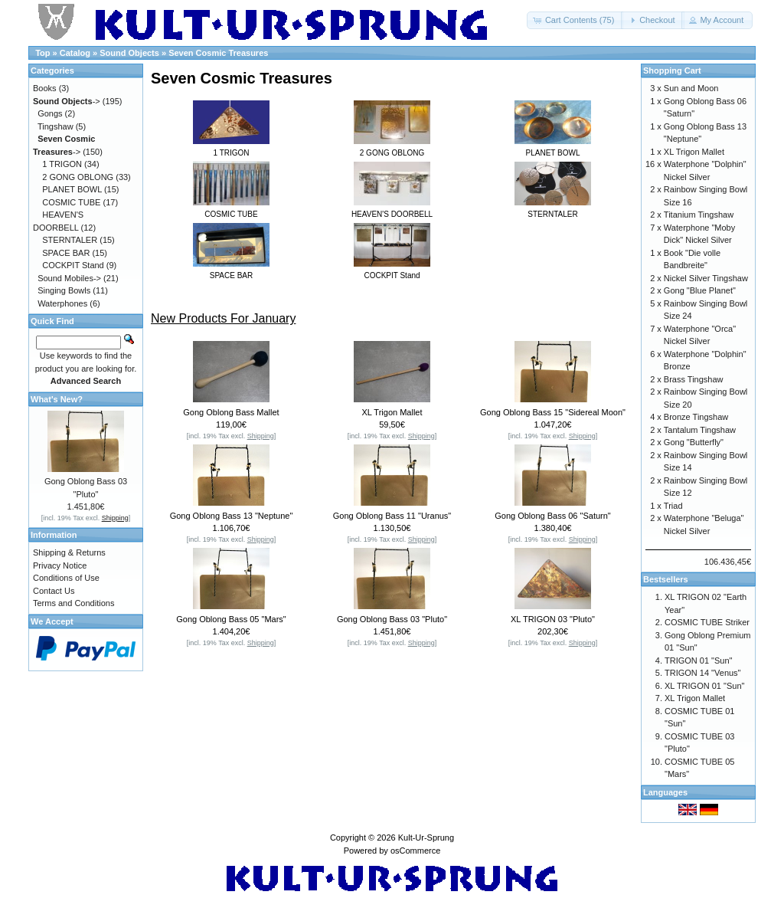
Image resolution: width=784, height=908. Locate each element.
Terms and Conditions (73, 603)
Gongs (50, 113)
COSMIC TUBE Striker (707, 622)
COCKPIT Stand (73, 265)
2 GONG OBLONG (77, 177)
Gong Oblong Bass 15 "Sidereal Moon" (553, 412)
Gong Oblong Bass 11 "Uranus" (392, 515)
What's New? (57, 399)
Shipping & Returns (69, 552)
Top (42, 52)
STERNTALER (69, 239)
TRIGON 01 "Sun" (699, 660)
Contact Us (53, 590)
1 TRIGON (62, 164)
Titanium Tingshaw (698, 214)
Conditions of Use (66, 577)
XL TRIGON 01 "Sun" (704, 685)
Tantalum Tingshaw (700, 429)
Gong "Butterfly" (694, 442)
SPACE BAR (66, 252)
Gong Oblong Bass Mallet (231, 412)
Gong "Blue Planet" (700, 290)
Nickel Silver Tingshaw (706, 278)
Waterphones (62, 303)
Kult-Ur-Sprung (426, 837)
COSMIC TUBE (71, 202)
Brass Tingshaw (694, 379)
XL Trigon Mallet (391, 412)
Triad (673, 505)
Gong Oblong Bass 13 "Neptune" (231, 515)
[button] (575, 20)
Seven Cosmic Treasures (218, 52)
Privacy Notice (60, 565)
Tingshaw (56, 126)
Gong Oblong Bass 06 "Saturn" (553, 515)
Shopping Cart (672, 70)
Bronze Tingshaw (696, 416)
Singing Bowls (64, 290)
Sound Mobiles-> (69, 278)
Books (45, 88)
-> (66, 101)
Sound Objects (129, 52)
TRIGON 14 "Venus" (703, 672)
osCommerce (415, 850)
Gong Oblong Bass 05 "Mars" (231, 619)
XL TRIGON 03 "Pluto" (553, 619)
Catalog (75, 52)
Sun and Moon (691, 88)
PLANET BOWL (72, 189)
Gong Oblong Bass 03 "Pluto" (392, 619)
